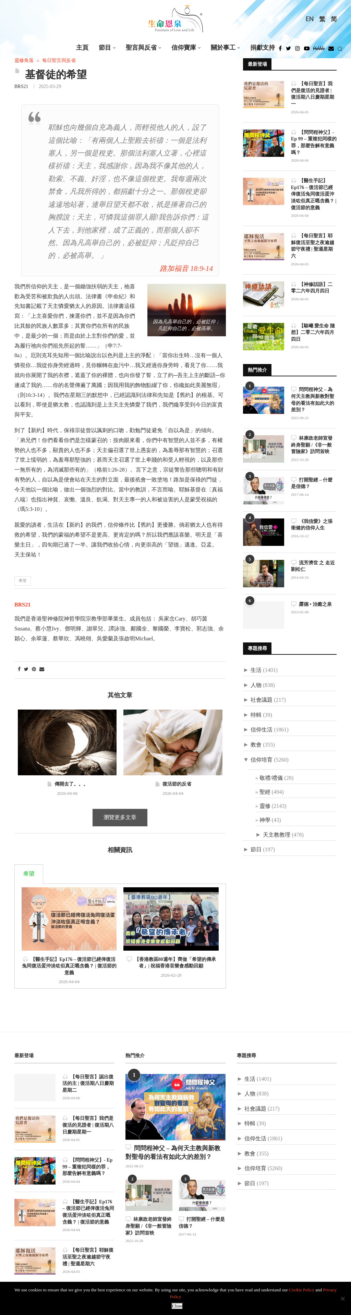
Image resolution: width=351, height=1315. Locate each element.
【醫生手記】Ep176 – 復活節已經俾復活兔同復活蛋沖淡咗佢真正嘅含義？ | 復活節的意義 (69, 966)
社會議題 (262, 699)
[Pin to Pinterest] (34, 670)
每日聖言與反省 (59, 60)
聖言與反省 (141, 48)
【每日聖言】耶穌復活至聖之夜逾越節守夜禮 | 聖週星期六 (312, 246)
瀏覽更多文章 (120, 818)
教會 (256, 744)
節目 (105, 48)
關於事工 (223, 48)
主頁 (82, 48)
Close (177, 1306)
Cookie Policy (301, 1290)
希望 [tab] (28, 874)
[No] (342, 1298)
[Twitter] (288, 50)
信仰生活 (262, 729)
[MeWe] (319, 50)
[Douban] (331, 50)
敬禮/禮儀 (271, 778)
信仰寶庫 (183, 48)
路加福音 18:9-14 (186, 269)
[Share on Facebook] (19, 670)
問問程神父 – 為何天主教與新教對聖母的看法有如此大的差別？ (312, 399)
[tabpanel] (120, 936)
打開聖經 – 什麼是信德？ (311, 482)
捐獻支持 (262, 48)
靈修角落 (24, 60)
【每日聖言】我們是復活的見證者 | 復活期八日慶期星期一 (312, 94)
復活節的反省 (173, 784)
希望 (22, 581)
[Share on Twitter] (26, 670)
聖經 (264, 792)
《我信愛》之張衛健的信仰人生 (311, 524)
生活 (256, 670)
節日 (256, 849)
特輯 (256, 714)
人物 (256, 685)
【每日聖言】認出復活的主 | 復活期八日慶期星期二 (88, 1083)
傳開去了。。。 (67, 784)
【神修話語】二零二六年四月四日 (311, 287)
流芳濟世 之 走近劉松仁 (313, 565)
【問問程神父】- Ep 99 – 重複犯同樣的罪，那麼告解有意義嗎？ (314, 142)
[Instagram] (297, 50)
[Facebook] (280, 50)
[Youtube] (307, 50)
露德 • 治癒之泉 (311, 603)
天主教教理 (276, 834)
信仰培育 (262, 759)
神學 (264, 820)
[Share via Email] (41, 670)
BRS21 (21, 86)
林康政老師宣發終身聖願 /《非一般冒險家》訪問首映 (311, 444)
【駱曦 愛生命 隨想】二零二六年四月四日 (313, 331)
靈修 (264, 806)
